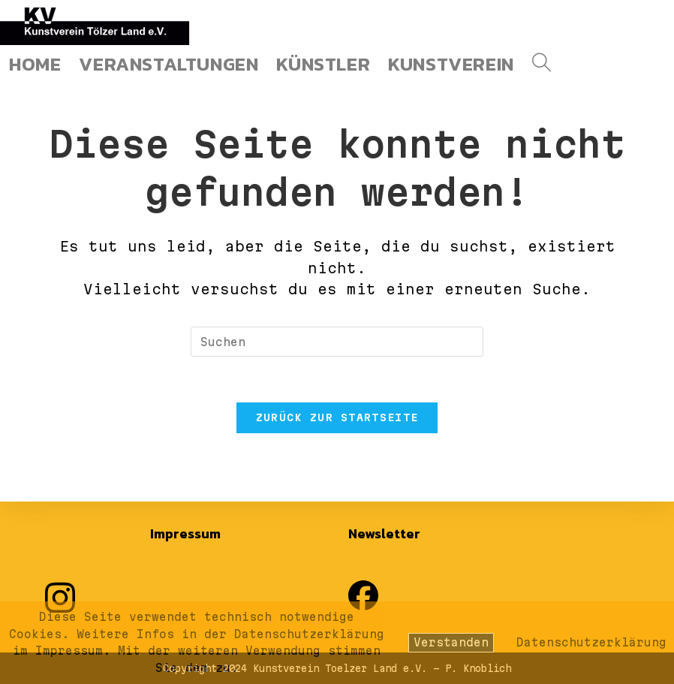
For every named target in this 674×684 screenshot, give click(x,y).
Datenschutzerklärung (591, 642)
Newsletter (384, 533)
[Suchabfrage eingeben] (337, 342)
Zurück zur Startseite (337, 417)
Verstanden (451, 642)
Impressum (185, 533)
